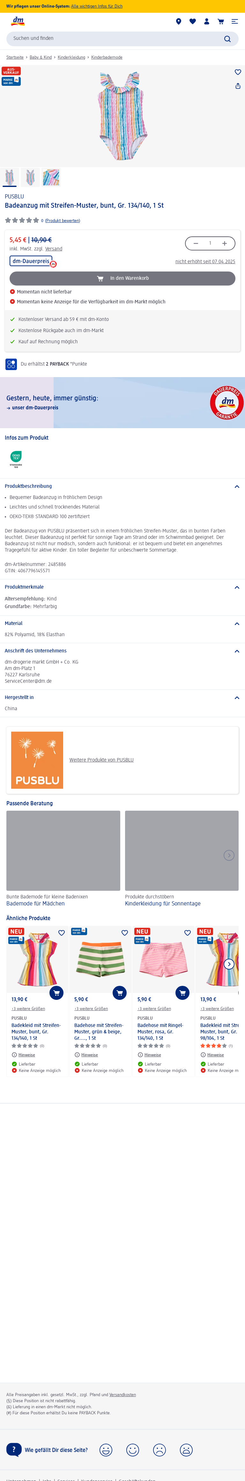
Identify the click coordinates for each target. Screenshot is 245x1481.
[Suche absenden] (227, 39)
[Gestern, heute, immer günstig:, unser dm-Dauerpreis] (122, 402)
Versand (53, 249)
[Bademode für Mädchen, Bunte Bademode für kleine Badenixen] (63, 860)
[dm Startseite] (17, 21)
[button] (235, 21)
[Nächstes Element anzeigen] (229, 964)
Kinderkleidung (71, 57)
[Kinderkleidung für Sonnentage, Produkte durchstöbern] (182, 860)
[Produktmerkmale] (122, 587)
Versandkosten (122, 1395)
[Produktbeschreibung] (122, 487)
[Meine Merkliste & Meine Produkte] (193, 21)
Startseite (15, 57)
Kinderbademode (106, 57)
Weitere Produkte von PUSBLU (72, 760)
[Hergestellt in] (122, 698)
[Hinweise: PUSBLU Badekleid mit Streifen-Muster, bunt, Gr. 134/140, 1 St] (23, 1055)
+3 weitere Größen (28, 1009)
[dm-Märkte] (178, 21)
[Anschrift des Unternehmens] (122, 651)
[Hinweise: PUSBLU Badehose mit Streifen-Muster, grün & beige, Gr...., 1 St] (86, 1055)
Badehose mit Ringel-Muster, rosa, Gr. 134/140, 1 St (160, 1032)
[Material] (122, 624)
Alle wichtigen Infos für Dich (96, 6)
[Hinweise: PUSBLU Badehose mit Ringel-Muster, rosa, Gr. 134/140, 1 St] (149, 1055)
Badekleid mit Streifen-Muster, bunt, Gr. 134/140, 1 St (36, 1032)
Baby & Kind (41, 57)
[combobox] (122, 39)
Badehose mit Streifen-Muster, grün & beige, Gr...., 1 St (98, 1032)
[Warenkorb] (221, 21)
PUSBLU (14, 197)
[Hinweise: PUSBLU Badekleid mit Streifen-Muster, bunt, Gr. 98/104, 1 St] (212, 1055)
